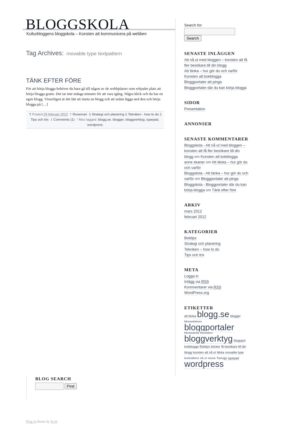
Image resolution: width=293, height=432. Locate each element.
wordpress (95, 124)
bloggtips (206, 333)
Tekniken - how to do (143, 114)
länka (220, 352)
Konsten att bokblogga (202, 76)
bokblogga (191, 346)
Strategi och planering (108, 114)
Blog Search (53, 378)
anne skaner (194, 162)
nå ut (203, 358)
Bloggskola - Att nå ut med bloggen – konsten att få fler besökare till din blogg (214, 150)
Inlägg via (196, 281)
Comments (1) (63, 119)
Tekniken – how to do (201, 249)
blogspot (239, 340)
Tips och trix (40, 119)
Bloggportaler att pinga (203, 82)
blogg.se (104, 119)
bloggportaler (209, 327)
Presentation (194, 109)
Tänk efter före (53, 80)
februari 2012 (195, 217)
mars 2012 (193, 211)
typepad (152, 119)
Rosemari (80, 114)
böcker (215, 346)
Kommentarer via (202, 287)
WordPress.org (196, 292)
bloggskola (191, 333)
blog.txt (31, 421)
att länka (190, 316)
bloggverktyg (135, 119)
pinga (212, 358)
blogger (118, 119)
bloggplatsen (193, 321)
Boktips (190, 238)
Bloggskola (77, 24)
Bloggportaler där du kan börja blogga (215, 87)
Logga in (191, 276)
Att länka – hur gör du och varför (210, 71)
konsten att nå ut (204, 352)
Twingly (221, 358)
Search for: (193, 25)
